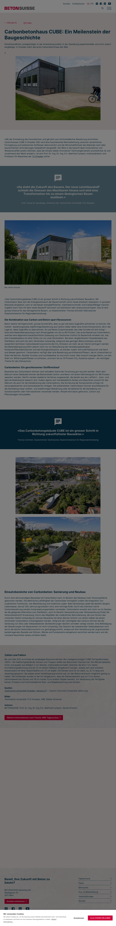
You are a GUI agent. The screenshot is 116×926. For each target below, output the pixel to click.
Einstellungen (79, 918)
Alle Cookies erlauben (100, 918)
